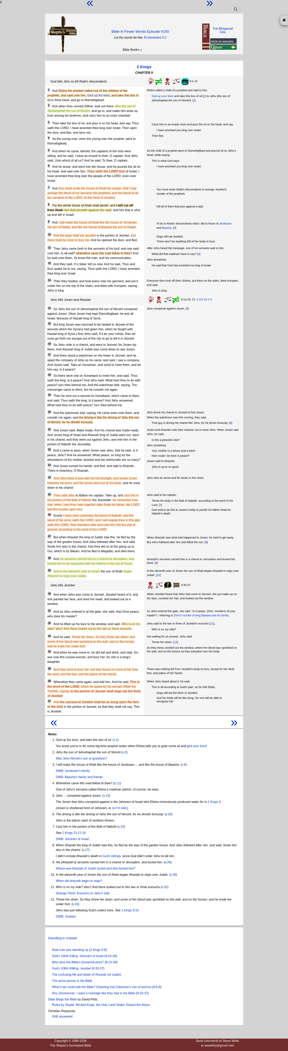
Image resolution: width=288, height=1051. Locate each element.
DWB (59, 770)
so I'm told (119, 808)
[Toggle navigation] (235, 9)
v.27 (86, 849)
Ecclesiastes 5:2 (155, 37)
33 (49, 636)
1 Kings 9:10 (130, 910)
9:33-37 (98, 968)
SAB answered (62, 1016)
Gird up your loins (163, 96)
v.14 (106, 795)
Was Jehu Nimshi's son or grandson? (81, 758)
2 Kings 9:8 (98, 949)
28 (49, 558)
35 (49, 668)
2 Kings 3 (214, 801)
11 (49, 247)
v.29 (173, 874)
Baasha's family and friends (84, 777)
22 (49, 449)
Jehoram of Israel (77, 839)
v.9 (183, 764)
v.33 (75, 904)
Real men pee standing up (70, 949)
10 (49, 234)
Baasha (166, 227)
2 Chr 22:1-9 (204, 299)
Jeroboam (225, 223)
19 (49, 395)
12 (49, 263)
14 (49, 308)
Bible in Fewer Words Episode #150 (140, 31)
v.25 (121, 826)
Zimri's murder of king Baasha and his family (201, 615)
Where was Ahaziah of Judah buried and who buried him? (95, 868)
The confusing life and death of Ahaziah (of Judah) (86, 974)
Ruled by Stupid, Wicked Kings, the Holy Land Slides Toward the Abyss (101, 1004)
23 (49, 465)
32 (49, 623)
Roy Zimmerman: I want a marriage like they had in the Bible (93, 993)
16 (49, 343)
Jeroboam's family (77, 770)
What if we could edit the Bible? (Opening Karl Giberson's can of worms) (101, 987)
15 (49, 323)
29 (49, 570)
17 (49, 354)
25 (49, 494)
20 (49, 412)
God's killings (112, 856)
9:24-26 (110, 956)
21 (49, 429)
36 (49, 681)
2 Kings (144, 67)
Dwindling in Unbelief (62, 938)
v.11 (117, 783)
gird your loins (196, 746)
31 (49, 610)
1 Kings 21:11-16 (74, 832)
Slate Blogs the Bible (62, 999)
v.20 (168, 814)
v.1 (115, 739)
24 (49, 477)
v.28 (168, 862)
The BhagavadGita (222, 30)
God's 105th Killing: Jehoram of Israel (78, 956)
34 (49, 651)
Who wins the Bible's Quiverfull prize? (78, 962)
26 (49, 514)
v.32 (164, 887)
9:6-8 (156, 987)
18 (49, 374)
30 (49, 593)
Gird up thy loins (98, 95)
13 (49, 280)
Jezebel (70, 916)
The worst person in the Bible (72, 980)
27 (49, 536)
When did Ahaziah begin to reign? (79, 880)
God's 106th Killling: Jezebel (71, 968)
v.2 (124, 752)
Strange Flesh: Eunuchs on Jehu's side (83, 893)
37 (49, 701)
